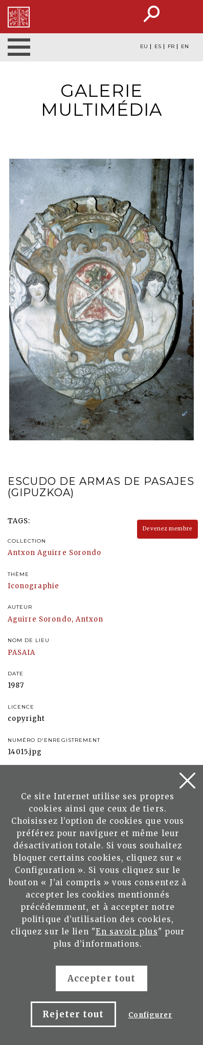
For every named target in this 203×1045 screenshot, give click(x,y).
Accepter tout (101, 978)
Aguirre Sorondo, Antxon (55, 619)
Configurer (150, 1015)
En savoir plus (127, 931)
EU (144, 46)
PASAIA (21, 652)
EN (185, 46)
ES (157, 46)
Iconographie (33, 586)
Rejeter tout (73, 1014)
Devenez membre (167, 528)
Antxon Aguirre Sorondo (54, 552)
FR (171, 46)
